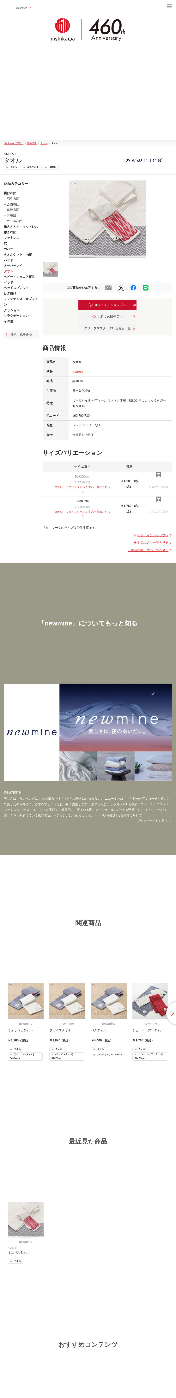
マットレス (11, 238)
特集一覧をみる (19, 334)
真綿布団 (13, 210)
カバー (8, 249)
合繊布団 (13, 204)
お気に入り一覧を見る (153, 544)
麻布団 (11, 215)
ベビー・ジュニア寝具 (19, 276)
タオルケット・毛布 (18, 254)
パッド (8, 260)
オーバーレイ (13, 265)
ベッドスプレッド (16, 288)
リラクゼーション (16, 315)
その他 (8, 321)
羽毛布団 (13, 198)
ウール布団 (14, 221)
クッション (11, 310)
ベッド (8, 282)
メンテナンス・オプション (21, 301)
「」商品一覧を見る (150, 551)
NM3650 (78, 371)
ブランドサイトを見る (154, 822)
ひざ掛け (10, 293)
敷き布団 (10, 232)
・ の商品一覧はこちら (82, 490)
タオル (8, 271)
